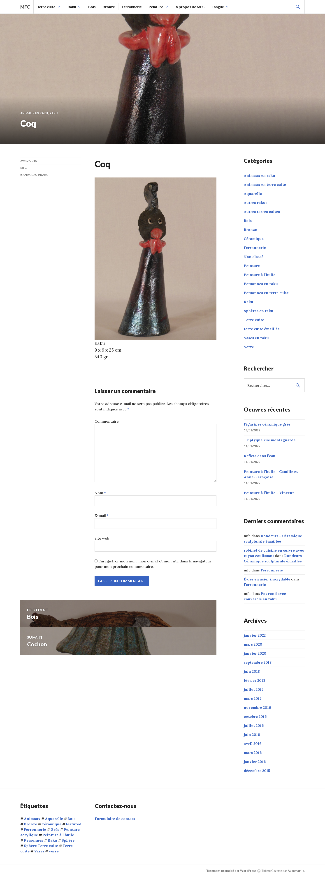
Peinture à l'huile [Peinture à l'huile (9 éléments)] (58, 835)
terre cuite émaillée (262, 329)
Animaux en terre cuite (265, 184)
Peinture (156, 7)
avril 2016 (253, 743)
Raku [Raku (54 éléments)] (52, 840)
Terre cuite (46, 7)
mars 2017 (253, 698)
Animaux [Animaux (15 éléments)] (32, 818)
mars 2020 (253, 644)
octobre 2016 (255, 716)
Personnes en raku (261, 283)
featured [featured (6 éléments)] (73, 824)
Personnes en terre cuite (266, 292)
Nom (100, 492)
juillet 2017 (254, 689)
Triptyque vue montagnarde (269, 440)
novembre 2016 (257, 707)
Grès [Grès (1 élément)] (55, 829)
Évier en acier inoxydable (267, 579)
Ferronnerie (132, 7)
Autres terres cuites (262, 211)
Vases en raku (256, 338)
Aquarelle (253, 193)
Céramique (254, 238)
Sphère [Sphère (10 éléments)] (68, 840)
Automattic (296, 870)
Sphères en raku (258, 310)
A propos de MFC (190, 7)
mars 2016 (253, 752)
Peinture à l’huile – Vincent (269, 492)
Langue (218, 7)
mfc (25, 6)
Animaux (30, 175)
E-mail (102, 515)
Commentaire (107, 421)
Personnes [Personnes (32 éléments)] (33, 840)
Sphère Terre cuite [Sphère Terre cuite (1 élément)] (41, 845)
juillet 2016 (254, 725)
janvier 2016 (255, 761)
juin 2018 (252, 671)
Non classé (253, 256)
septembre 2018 (258, 662)
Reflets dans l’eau (259, 455)
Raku (72, 7)
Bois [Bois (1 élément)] (71, 818)
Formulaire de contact (115, 818)
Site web (102, 538)
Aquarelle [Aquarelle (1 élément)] (54, 818)
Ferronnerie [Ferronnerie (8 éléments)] (35, 829)
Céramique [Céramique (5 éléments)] (51, 824)
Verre (249, 347)
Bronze (109, 7)
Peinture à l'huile (259, 274)
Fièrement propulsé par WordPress (231, 870)
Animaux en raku (34, 113)
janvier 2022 (255, 635)
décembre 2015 (257, 770)
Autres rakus (255, 202)
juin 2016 (252, 734)
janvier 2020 (255, 653)
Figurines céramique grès (267, 424)
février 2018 (254, 680)
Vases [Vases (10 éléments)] (39, 851)
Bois (92, 7)
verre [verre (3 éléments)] (54, 851)
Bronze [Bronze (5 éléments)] (30, 824)
